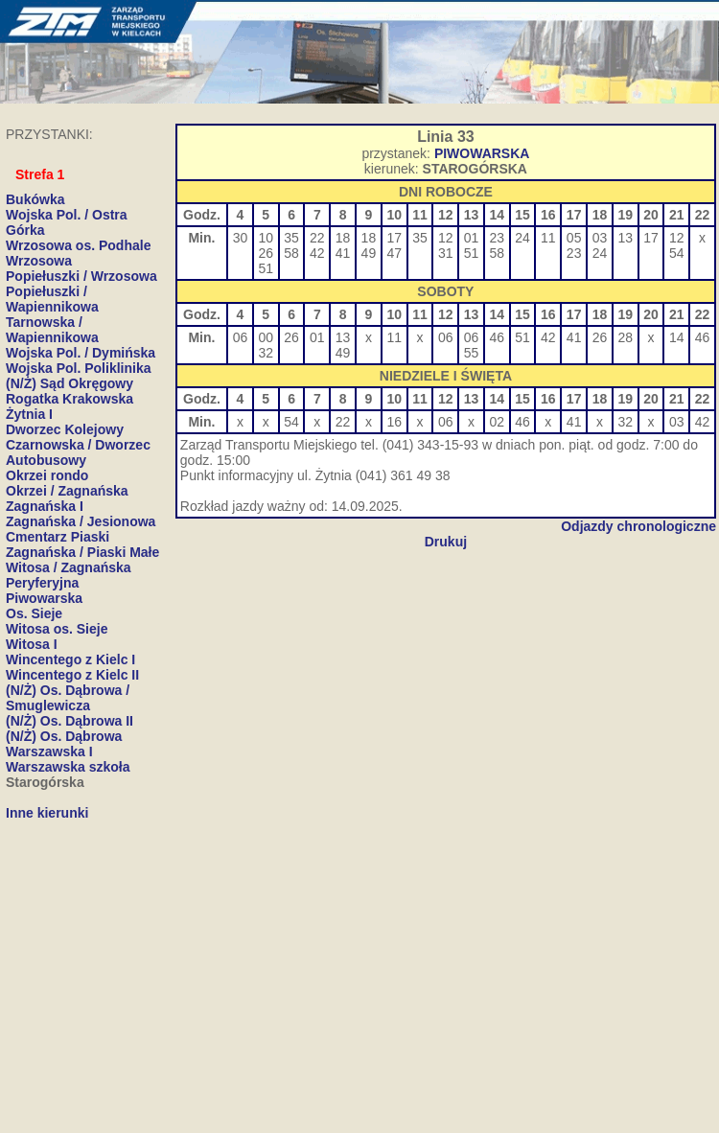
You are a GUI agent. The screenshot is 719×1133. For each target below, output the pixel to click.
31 (445, 253)
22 (317, 237)
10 (265, 237)
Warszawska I (49, 751)
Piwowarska (44, 598)
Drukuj (446, 541)
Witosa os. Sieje (56, 628)
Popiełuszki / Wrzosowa (81, 276)
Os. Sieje (34, 613)
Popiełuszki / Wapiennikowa (52, 299)
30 (240, 237)
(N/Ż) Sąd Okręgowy (69, 383)
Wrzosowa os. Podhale (78, 245)
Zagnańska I (44, 506)
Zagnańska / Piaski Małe (82, 552)
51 (265, 268)
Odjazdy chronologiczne (638, 526)
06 (240, 337)
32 (265, 352)
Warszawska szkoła (67, 767)
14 (676, 337)
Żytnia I (29, 414)
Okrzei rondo (47, 475)
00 (265, 337)
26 (265, 253)
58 (291, 253)
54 (676, 253)
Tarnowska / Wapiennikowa (52, 329)
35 (291, 237)
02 (497, 421)
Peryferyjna (42, 582)
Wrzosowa (39, 260)
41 (343, 253)
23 (497, 237)
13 (625, 237)
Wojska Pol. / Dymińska (80, 352)
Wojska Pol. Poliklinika (78, 368)
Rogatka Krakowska (69, 398)
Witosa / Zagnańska (68, 567)
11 (548, 237)
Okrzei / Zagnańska (67, 490)
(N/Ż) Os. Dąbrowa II (69, 720)
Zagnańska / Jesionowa (80, 521)
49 (369, 253)
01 (471, 237)
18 (343, 237)
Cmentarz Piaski (57, 536)
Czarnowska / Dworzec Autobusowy (78, 452)
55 (471, 352)
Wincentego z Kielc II (72, 674)
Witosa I (32, 644)
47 (394, 253)
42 (317, 253)
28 (625, 337)
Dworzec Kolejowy (65, 429)
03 (600, 237)
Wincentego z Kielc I (70, 659)
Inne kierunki (47, 813)
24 (522, 237)
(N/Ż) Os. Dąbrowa (64, 736)
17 (394, 237)
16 (394, 421)
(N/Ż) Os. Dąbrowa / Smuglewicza (67, 697)
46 (497, 337)
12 (445, 237)
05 (574, 237)
